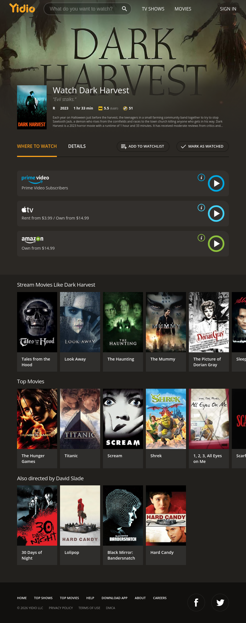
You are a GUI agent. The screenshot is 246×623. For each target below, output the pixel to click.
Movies (183, 9)
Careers (159, 598)
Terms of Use (89, 608)
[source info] (200, 177)
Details (77, 146)
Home (22, 598)
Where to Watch (37, 146)
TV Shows (153, 9)
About (140, 598)
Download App (114, 598)
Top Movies (69, 598)
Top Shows (43, 598)
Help (90, 598)
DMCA (110, 608)
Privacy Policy (61, 608)
